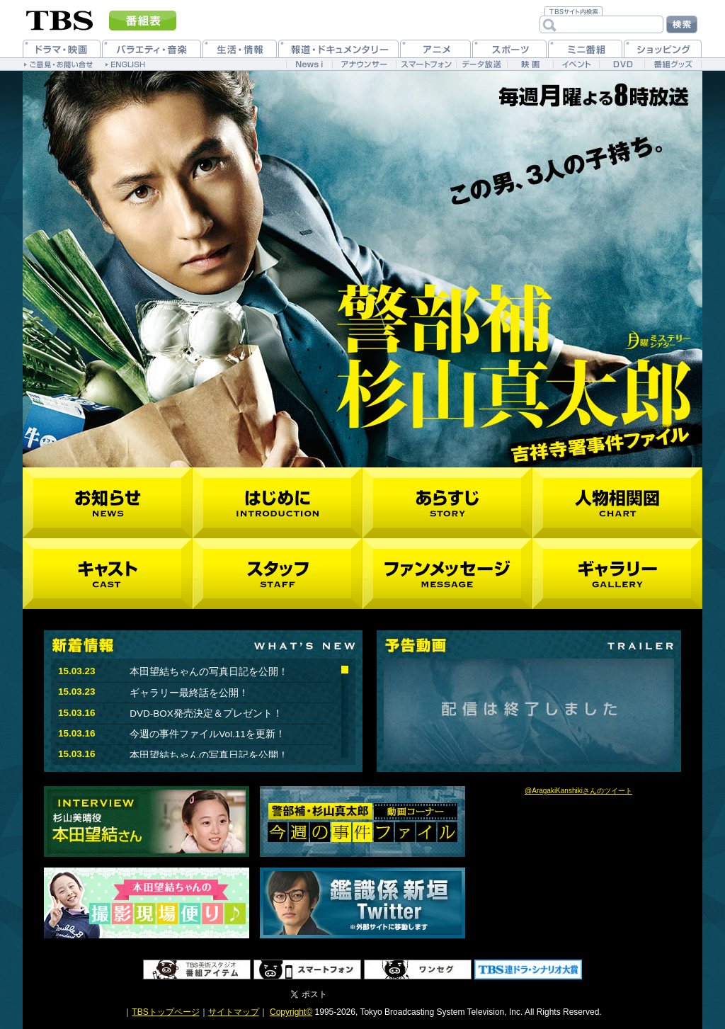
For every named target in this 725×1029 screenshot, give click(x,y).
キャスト (108, 573)
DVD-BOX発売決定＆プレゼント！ (206, 713)
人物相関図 (617, 502)
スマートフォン (307, 969)
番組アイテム (197, 969)
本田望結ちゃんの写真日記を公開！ (209, 671)
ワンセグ (418, 969)
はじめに (277, 502)
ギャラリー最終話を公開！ (189, 693)
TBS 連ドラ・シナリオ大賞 (528, 969)
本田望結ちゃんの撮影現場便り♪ (146, 903)
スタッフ (277, 573)
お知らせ (108, 502)
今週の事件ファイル (362, 821)
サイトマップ (233, 1012)
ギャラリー (617, 573)
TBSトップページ (165, 1012)
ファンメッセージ (447, 573)
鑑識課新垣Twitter (362, 903)
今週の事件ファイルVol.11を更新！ (207, 734)
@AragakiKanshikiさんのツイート (578, 791)
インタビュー (146, 821)
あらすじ (447, 502)
